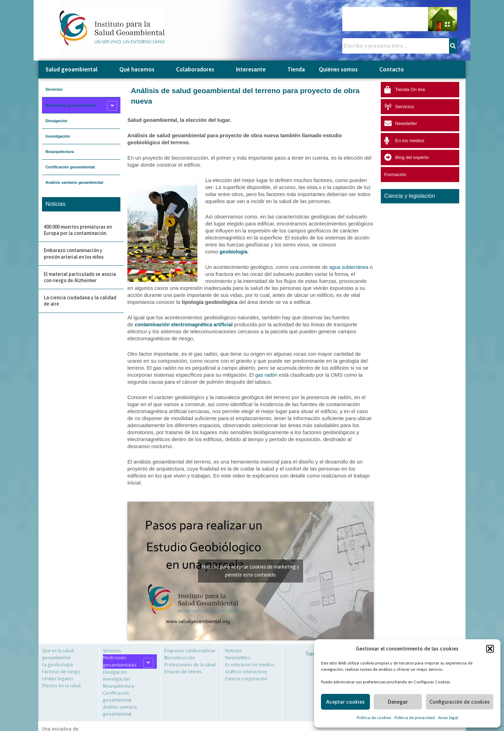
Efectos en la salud (61, 685)
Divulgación (56, 121)
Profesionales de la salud (190, 664)
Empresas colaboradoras (189, 650)
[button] (489, 648)
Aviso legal (448, 717)
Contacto (391, 69)
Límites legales (57, 678)
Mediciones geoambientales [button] (71, 105)
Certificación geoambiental (70, 167)
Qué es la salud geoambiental (58, 654)
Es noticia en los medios (249, 664)
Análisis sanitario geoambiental (74, 182)
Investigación (58, 136)
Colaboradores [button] (199, 69)
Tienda (296, 69)
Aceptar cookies (345, 702)
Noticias (233, 650)
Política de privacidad (414, 717)
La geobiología (57, 664)
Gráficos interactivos (246, 671)
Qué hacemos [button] (140, 69)
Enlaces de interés (183, 671)
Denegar (398, 702)
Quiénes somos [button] (342, 69)
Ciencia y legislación (246, 678)
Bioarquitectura (60, 151)
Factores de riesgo (61, 671)
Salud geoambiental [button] (75, 69)
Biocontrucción (179, 657)
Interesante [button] (254, 69)
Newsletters (237, 657)
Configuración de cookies (459, 702)
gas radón (267, 375)
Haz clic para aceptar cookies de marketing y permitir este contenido (250, 571)
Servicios (54, 89)
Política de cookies (374, 717)
